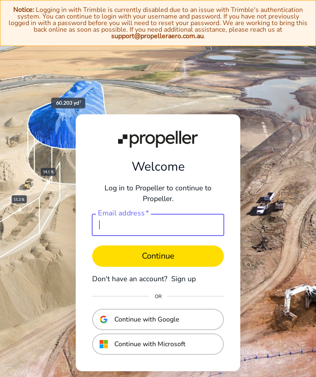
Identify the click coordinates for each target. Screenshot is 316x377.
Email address (123, 213)
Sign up (183, 279)
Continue (158, 255)
